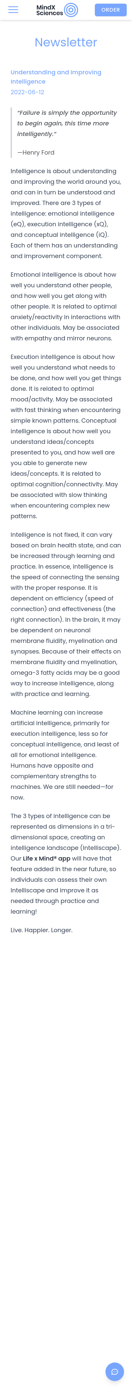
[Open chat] (114, 1371)
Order (110, 10)
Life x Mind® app (46, 858)
